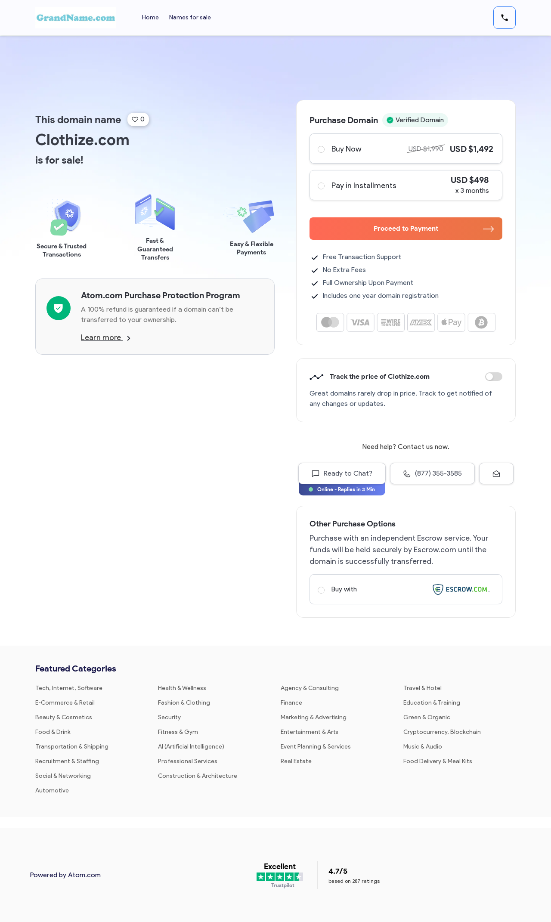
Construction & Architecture (197, 776)
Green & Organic (426, 717)
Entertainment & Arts (309, 732)
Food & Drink (53, 732)
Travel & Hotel (422, 688)
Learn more (105, 337)
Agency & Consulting (310, 688)
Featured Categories (75, 668)
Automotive (52, 790)
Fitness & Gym (178, 732)
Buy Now (405, 148)
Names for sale (190, 17)
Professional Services (187, 761)
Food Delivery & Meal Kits (437, 761)
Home (150, 17)
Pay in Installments (405, 185)
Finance (291, 702)
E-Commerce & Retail (65, 702)
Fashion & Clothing (184, 702)
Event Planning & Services (316, 746)
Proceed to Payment (434, 228)
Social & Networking (63, 776)
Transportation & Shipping (71, 746)
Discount (493, 376)
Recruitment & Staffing (67, 761)
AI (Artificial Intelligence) (191, 746)
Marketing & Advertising (314, 717)
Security (169, 717)
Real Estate (296, 761)
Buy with (405, 589)
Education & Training (431, 702)
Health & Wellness (182, 688)
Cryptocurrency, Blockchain (442, 732)
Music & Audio (422, 746)
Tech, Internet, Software (68, 688)
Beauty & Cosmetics (63, 717)
